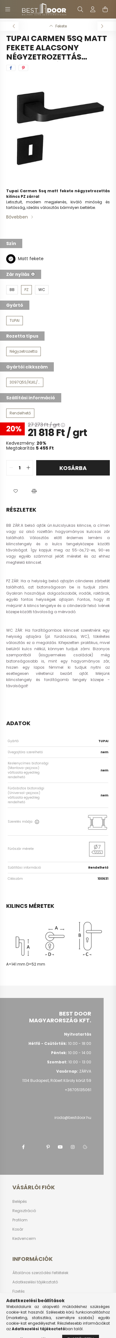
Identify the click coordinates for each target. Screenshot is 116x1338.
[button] (15, 491)
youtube (60, 1147)
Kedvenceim (24, 1238)
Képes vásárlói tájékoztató (37, 1319)
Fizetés (18, 1291)
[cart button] (105, 9)
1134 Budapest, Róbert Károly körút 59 (56, 1080)
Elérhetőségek (25, 1310)
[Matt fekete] (10, 258)
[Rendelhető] (20, 413)
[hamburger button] (8, 9)
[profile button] (93, 9)
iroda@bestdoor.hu (72, 1117)
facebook (23, 1147)
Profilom (20, 1220)
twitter (35, 1147)
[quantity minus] (11, 467)
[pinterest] (23, 68)
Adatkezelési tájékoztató (35, 1282)
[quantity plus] (28, 467)
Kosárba (73, 468)
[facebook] (10, 68)
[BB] (12, 289)
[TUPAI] (14, 320)
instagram (73, 1147)
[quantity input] (20, 467)
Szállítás (20, 1301)
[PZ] (26, 289)
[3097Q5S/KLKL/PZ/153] (24, 382)
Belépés (19, 1201)
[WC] (42, 289)
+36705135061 (78, 1089)
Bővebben (17, 217)
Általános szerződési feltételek (40, 1273)
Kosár (17, 1229)
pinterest (48, 1147)
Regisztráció (24, 1211)
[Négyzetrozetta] (23, 351)
